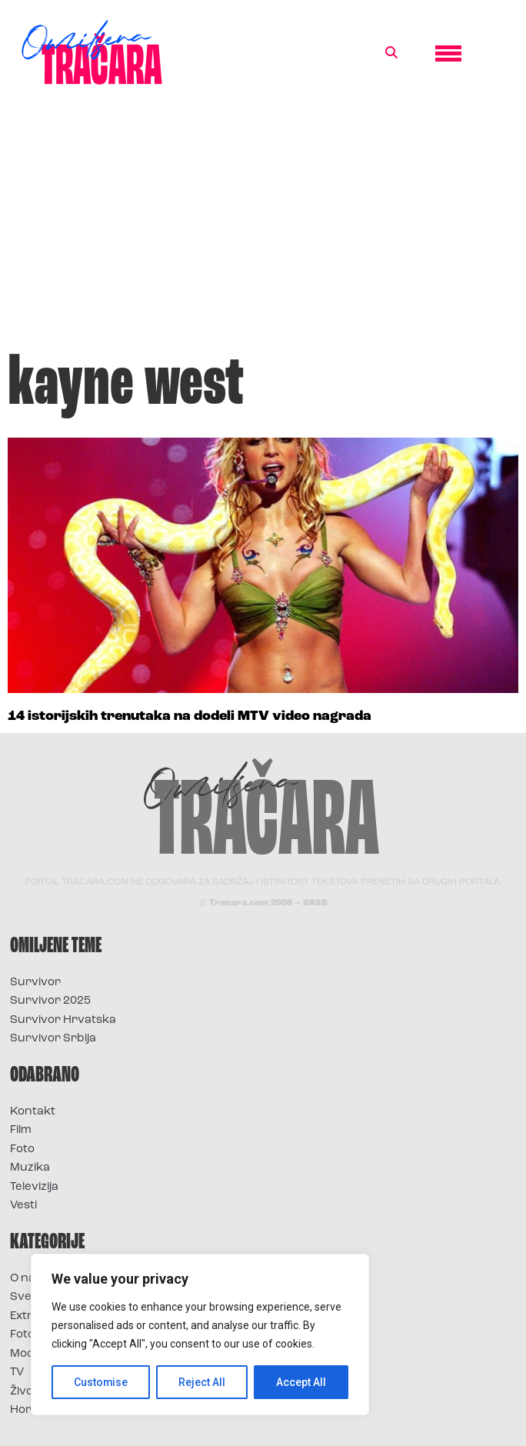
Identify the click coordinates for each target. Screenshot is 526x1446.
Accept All (301, 1382)
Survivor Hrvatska (63, 1020)
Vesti (23, 1205)
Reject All (202, 1382)
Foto (22, 1149)
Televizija (34, 1187)
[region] (200, 1334)
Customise (101, 1382)
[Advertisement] (263, 226)
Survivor (35, 982)
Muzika (30, 1168)
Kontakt (32, 1112)
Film (21, 1130)
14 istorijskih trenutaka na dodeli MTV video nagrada (189, 716)
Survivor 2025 (50, 1001)
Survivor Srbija (53, 1039)
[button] (391, 53)
